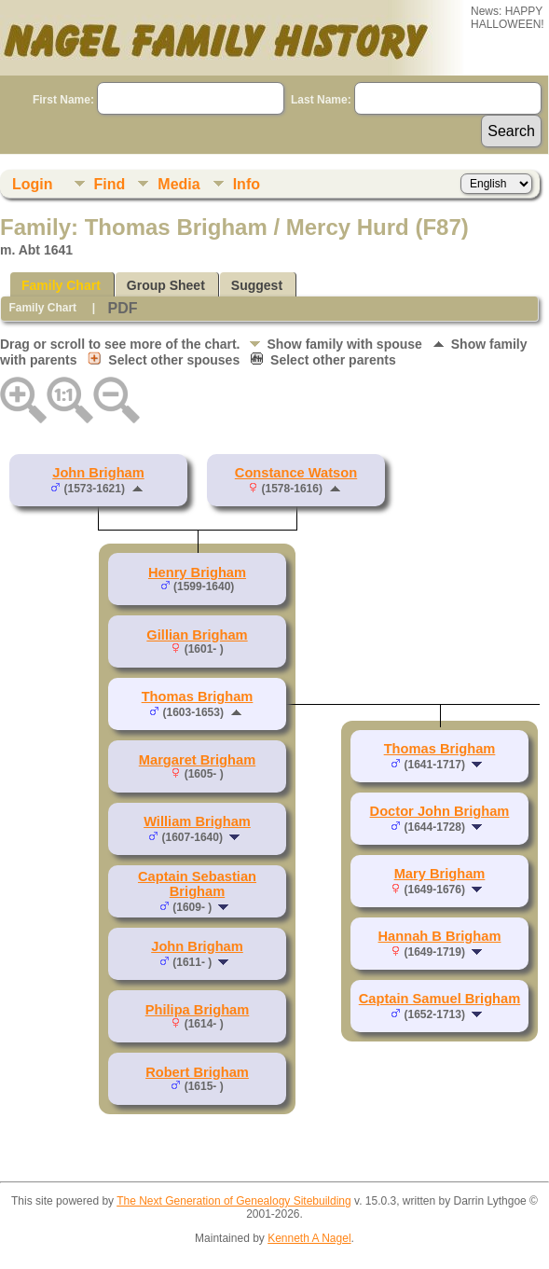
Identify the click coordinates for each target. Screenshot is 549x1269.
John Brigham (98, 472)
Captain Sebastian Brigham (197, 884)
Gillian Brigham (196, 635)
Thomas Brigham (198, 696)
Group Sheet (166, 285)
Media (178, 184)
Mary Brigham (440, 873)
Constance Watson (296, 472)
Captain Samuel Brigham (439, 998)
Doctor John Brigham (440, 811)
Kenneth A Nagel (309, 1238)
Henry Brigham (197, 572)
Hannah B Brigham (439, 936)
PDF (122, 308)
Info (246, 184)
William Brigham (197, 821)
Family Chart (61, 285)
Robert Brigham (197, 1072)
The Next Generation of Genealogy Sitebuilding (234, 1200)
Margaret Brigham (197, 759)
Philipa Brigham (197, 1009)
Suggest (256, 285)
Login (32, 184)
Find (110, 184)
